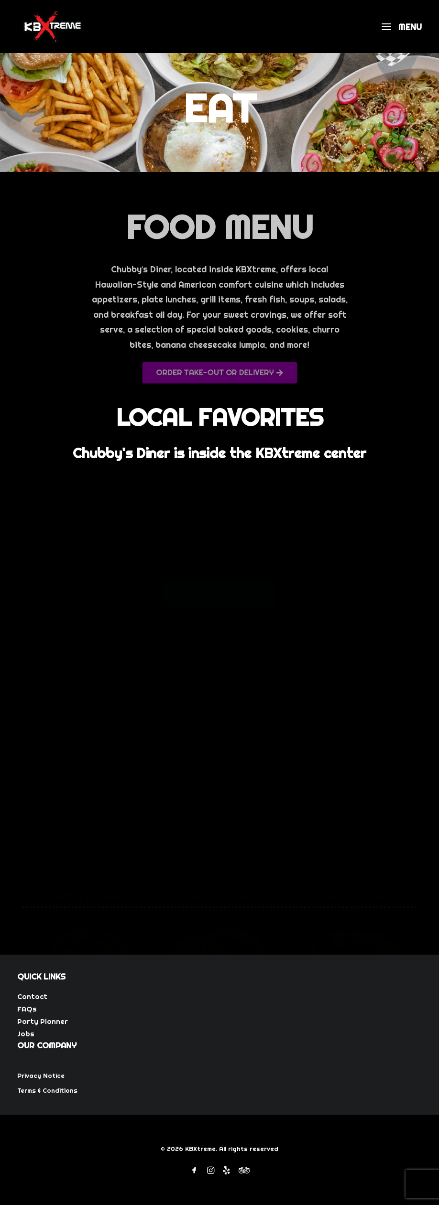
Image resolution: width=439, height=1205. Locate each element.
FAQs (27, 1008)
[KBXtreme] (52, 26)
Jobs (25, 1033)
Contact (32, 996)
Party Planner (42, 1021)
